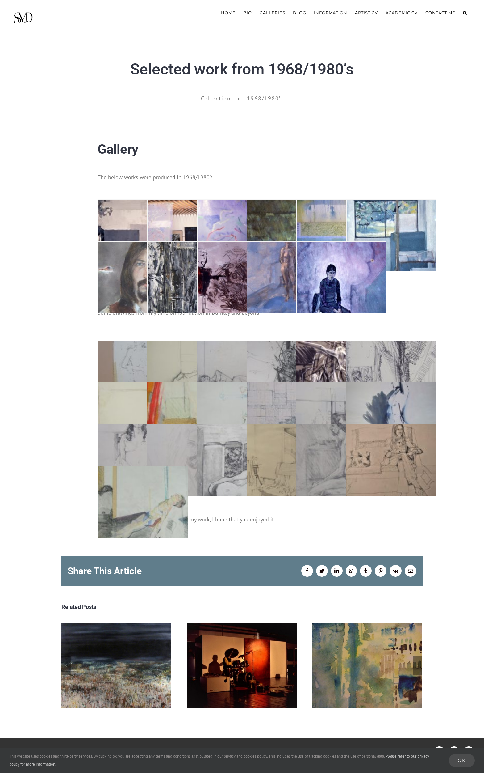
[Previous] (66, 665)
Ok (462, 760)
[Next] (417, 665)
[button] (465, 12)
